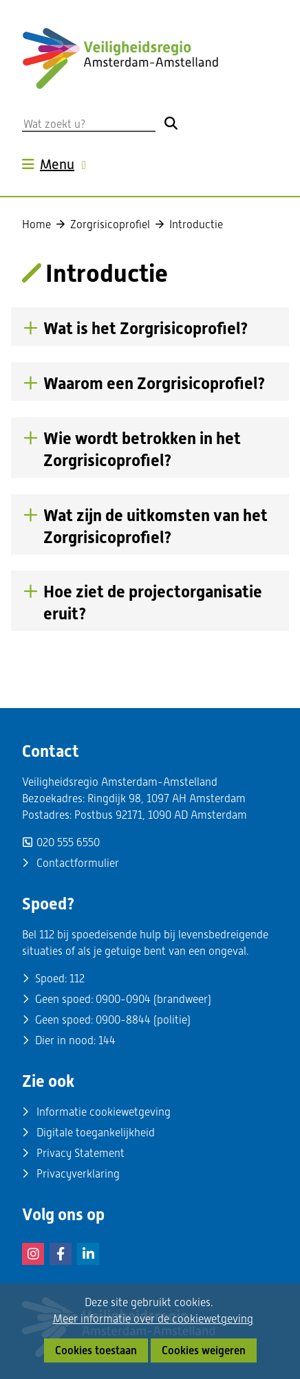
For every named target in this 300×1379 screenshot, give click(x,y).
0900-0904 (123, 999)
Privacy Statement (80, 1153)
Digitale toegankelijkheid (95, 1132)
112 (77, 978)
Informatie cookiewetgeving (103, 1111)
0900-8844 (123, 1019)
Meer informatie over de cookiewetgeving (153, 1319)
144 (107, 1040)
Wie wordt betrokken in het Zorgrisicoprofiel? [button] (142, 449)
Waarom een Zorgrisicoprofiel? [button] (154, 383)
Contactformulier (77, 863)
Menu (65, 165)
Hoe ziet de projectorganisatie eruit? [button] (152, 603)
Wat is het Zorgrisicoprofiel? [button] (145, 328)
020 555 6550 (68, 842)
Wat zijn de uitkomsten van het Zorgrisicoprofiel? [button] (155, 526)
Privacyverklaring (78, 1173)
